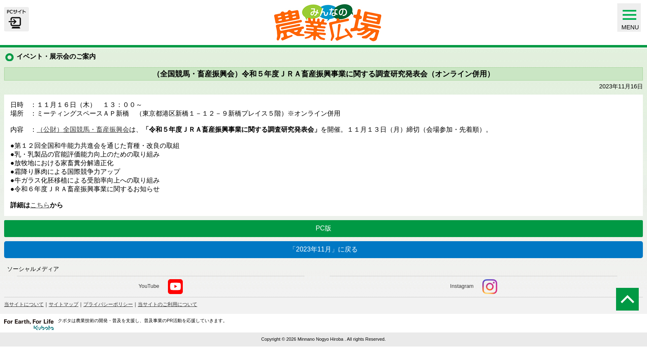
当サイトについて (24, 304)
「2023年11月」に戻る (323, 249)
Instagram (473, 286)
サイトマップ (63, 304)
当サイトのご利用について (167, 304)
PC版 (323, 228)
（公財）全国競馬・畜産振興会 (83, 129)
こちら (40, 205)
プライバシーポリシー (108, 304)
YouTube (161, 286)
